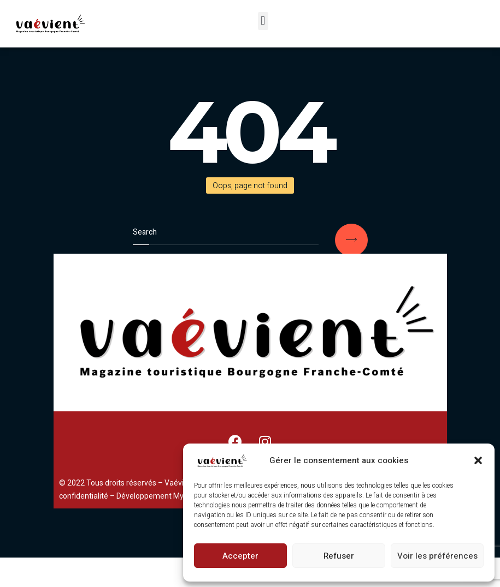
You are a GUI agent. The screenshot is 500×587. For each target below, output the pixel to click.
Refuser (338, 556)
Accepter (240, 556)
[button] (478, 460)
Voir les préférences (437, 556)
